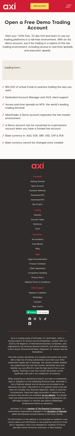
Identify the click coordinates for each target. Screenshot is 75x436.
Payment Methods (37, 190)
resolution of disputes (57, 411)
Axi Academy (37, 239)
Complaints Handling (37, 273)
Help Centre (37, 306)
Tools (37, 229)
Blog (38, 248)
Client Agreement (37, 268)
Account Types (37, 219)
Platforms (37, 224)
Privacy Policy (37, 277)
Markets (37, 215)
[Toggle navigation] (68, 6)
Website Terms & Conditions (37, 282)
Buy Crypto (37, 204)
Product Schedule (37, 264)
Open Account (39, 6)
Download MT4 (37, 195)
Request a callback (37, 293)
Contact (37, 302)
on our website (48, 395)
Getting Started (37, 181)
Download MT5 (37, 200)
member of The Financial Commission (44, 408)
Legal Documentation (37, 259)
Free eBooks (37, 244)
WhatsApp (37, 297)
